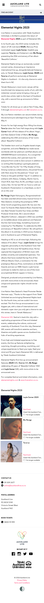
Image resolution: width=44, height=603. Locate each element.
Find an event (21, 12)
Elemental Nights (8, 39)
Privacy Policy (22, 580)
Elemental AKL (7, 317)
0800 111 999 (9, 522)
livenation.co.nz (35, 109)
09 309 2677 (9, 482)
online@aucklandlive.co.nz (15, 485)
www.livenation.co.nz (29, 380)
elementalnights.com (18, 109)
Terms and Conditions (22, 583)
